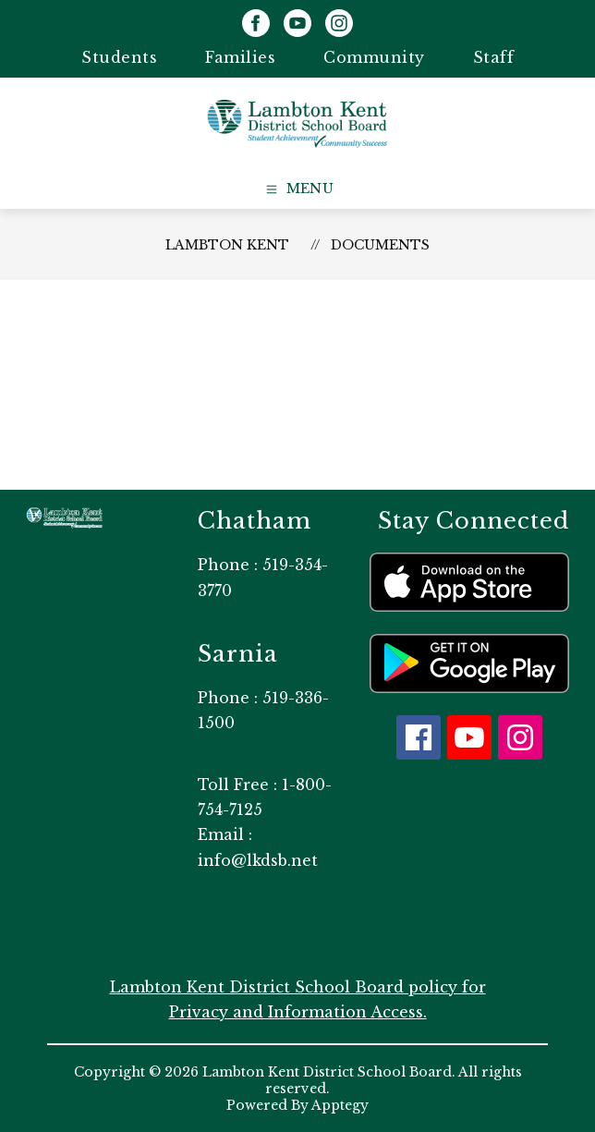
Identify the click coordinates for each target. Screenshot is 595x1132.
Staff (494, 57)
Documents (380, 245)
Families (240, 57)
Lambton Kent (227, 245)
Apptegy (340, 1105)
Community (374, 57)
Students (119, 57)
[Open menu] (297, 189)
